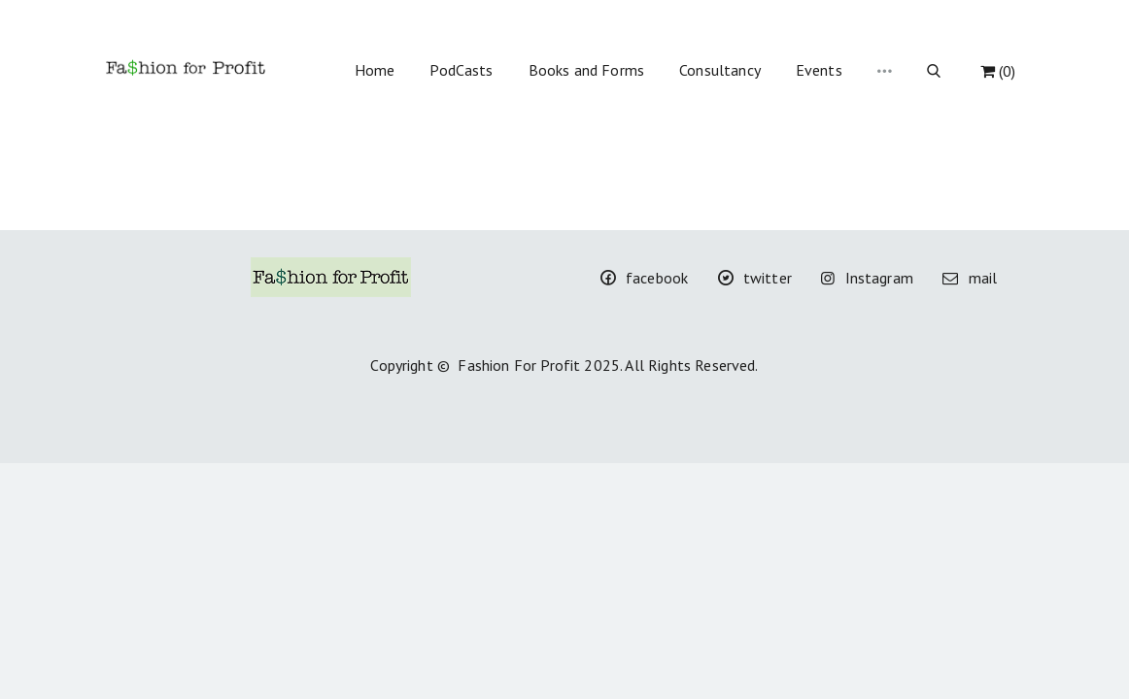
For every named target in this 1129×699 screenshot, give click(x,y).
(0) (997, 71)
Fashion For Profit (519, 365)
